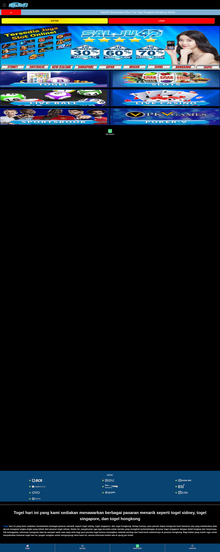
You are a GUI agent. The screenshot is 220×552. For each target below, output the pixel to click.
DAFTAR (54, 21)
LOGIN (162, 21)
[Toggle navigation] (4, 5)
